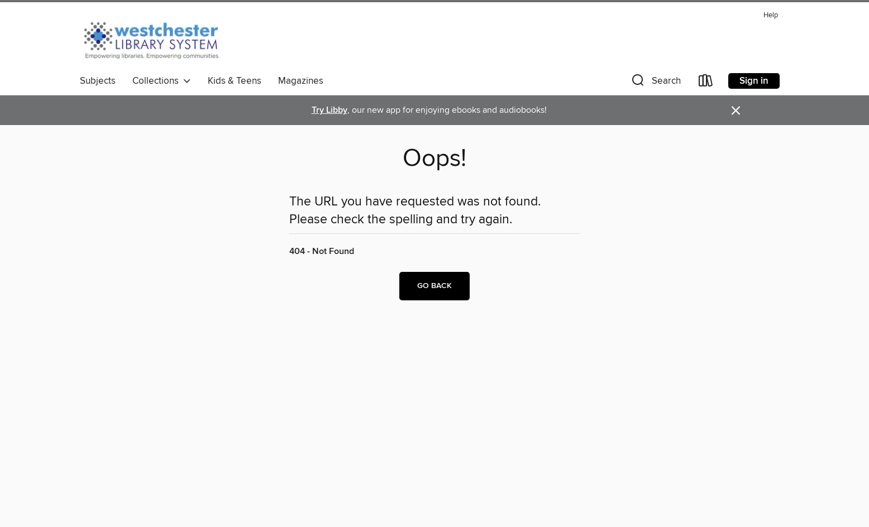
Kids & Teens (234, 81)
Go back (434, 286)
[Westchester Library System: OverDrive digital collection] (157, 38)
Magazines (300, 81)
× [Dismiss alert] (736, 111)
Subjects (98, 81)
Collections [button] (161, 81)
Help (770, 15)
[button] (655, 83)
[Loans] (706, 83)
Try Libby (329, 110)
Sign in (753, 81)
